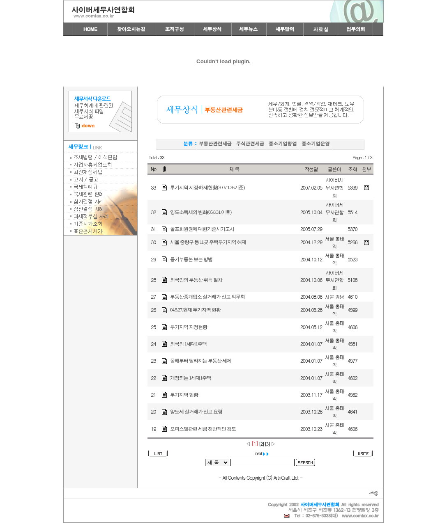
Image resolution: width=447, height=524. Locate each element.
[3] (267, 444)
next (262, 453)
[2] (261, 444)
